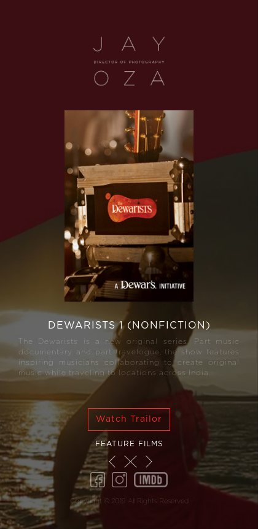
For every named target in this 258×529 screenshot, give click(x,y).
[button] (112, 461)
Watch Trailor (129, 419)
